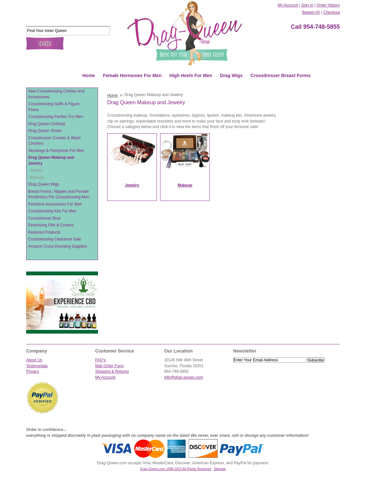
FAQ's (100, 360)
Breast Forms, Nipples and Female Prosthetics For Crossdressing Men (58, 194)
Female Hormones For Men (132, 75)
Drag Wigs (231, 75)
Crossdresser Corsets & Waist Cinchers (54, 141)
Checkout (331, 12)
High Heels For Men (191, 75)
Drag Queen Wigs (43, 184)
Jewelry (36, 170)
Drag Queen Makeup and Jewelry (51, 160)
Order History (328, 5)
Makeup (37, 177)
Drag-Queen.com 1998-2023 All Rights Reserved (175, 469)
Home (88, 75)
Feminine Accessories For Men (55, 204)
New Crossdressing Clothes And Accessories (56, 94)
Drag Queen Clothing (46, 124)
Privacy (32, 371)
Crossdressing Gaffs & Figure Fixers (53, 107)
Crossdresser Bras (44, 218)
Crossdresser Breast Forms (280, 75)
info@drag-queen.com (183, 377)
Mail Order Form (109, 366)
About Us (34, 360)
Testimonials (37, 366)
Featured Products (44, 232)
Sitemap (220, 469)
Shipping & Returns (112, 371)
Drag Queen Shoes (45, 130)
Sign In (307, 5)
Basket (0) (311, 12)
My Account (288, 5)
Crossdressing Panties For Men (55, 116)
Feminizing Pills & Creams (51, 225)
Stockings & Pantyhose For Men (56, 150)
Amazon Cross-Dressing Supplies (57, 246)
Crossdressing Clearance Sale (54, 239)
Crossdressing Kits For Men (52, 211)
